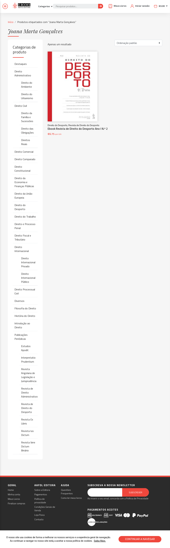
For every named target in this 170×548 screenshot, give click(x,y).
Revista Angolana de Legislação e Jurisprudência (28, 375)
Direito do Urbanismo (27, 96)
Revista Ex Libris (27, 421)
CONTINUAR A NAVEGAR (140, 539)
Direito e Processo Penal (24, 226)
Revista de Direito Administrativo (29, 392)
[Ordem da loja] (138, 43)
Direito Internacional (21, 249)
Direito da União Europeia (23, 196)
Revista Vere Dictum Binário (28, 446)
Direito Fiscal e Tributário (22, 237)
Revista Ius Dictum (27, 433)
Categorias (44, 6)
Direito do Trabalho (25, 217)
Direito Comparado (24, 159)
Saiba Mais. (100, 541)
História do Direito (24, 316)
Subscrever (135, 492)
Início (10, 22)
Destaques (20, 64)
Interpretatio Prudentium (28, 360)
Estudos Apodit (26, 348)
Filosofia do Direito (25, 308)
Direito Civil (20, 106)
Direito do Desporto (20, 207)
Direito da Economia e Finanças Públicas (24, 182)
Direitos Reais (25, 142)
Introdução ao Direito (22, 325)
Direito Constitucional (22, 169)
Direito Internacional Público (28, 278)
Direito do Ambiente (26, 85)
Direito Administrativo (22, 73)
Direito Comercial (23, 152)
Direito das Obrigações (27, 131)
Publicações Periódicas (21, 337)
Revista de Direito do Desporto (27, 408)
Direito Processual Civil (24, 291)
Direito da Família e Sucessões (27, 117)
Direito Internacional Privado (28, 262)
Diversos (19, 301)
